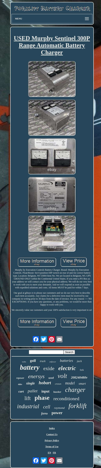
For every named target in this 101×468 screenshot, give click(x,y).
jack (79, 361)
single (30, 383)
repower (20, 378)
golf (33, 361)
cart (21, 391)
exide (48, 368)
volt (62, 375)
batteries (66, 361)
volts (24, 361)
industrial (28, 406)
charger (75, 389)
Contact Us (51, 434)
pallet (32, 390)
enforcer (52, 362)
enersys (36, 376)
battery (29, 367)
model (70, 383)
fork (82, 370)
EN (49, 452)
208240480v (79, 377)
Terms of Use (51, 446)
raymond (59, 407)
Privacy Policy (52, 440)
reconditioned (66, 398)
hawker (57, 391)
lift (28, 398)
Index (52, 428)
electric (67, 368)
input (45, 391)
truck (42, 361)
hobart (45, 382)
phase (42, 397)
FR (54, 452)
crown (58, 383)
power (57, 412)
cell (46, 406)
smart (82, 383)
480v (20, 384)
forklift (77, 405)
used (51, 377)
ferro (44, 413)
